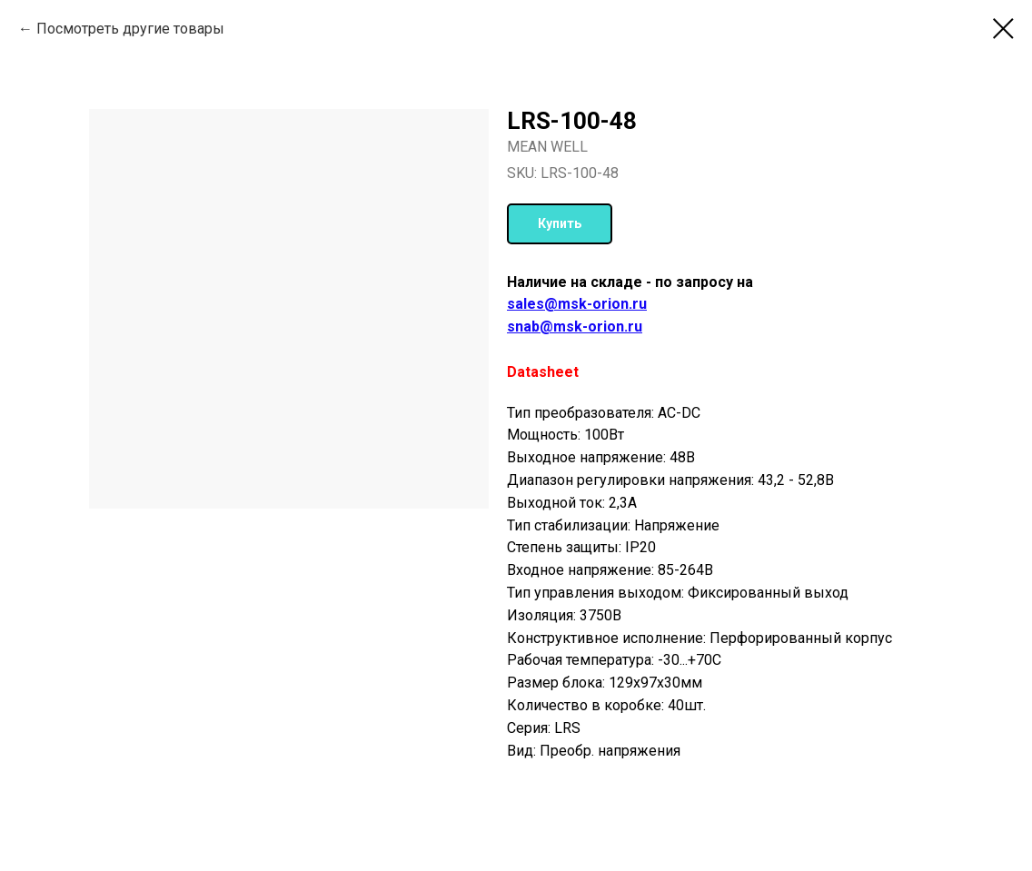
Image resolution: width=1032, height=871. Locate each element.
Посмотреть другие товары (130, 28)
